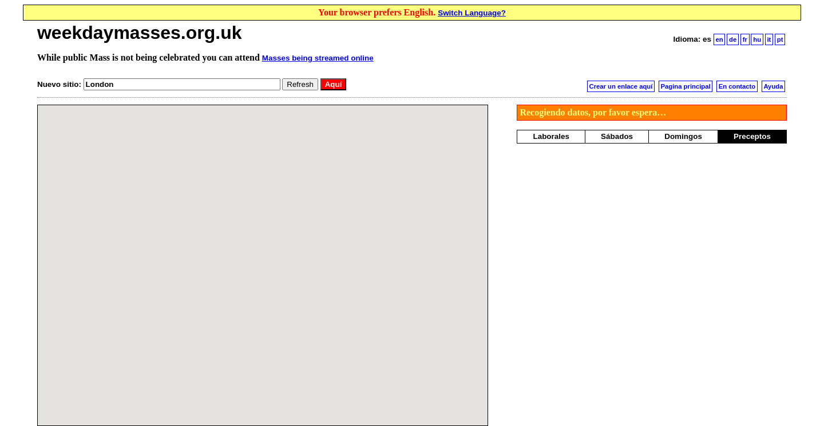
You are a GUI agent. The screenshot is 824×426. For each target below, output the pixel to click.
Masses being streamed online (318, 58)
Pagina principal (686, 86)
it (769, 39)
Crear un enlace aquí (621, 86)
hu (757, 39)
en (719, 39)
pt (780, 39)
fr (745, 39)
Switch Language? (472, 13)
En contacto (737, 86)
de (732, 39)
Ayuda (773, 86)
